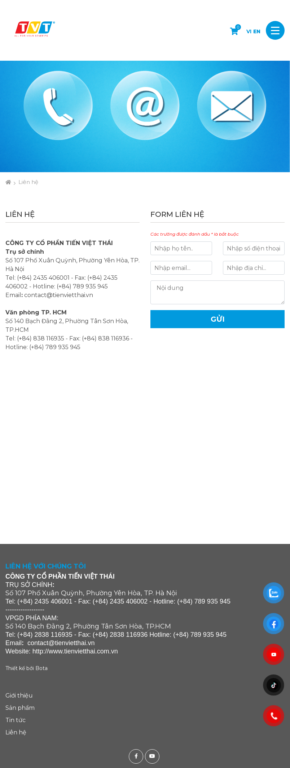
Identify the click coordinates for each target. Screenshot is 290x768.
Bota (41, 668)
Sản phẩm (20, 707)
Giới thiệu (19, 695)
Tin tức (15, 720)
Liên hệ (28, 182)
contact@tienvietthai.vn (58, 295)
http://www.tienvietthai (63, 651)
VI (248, 31)
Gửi (218, 319)
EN (256, 31)
